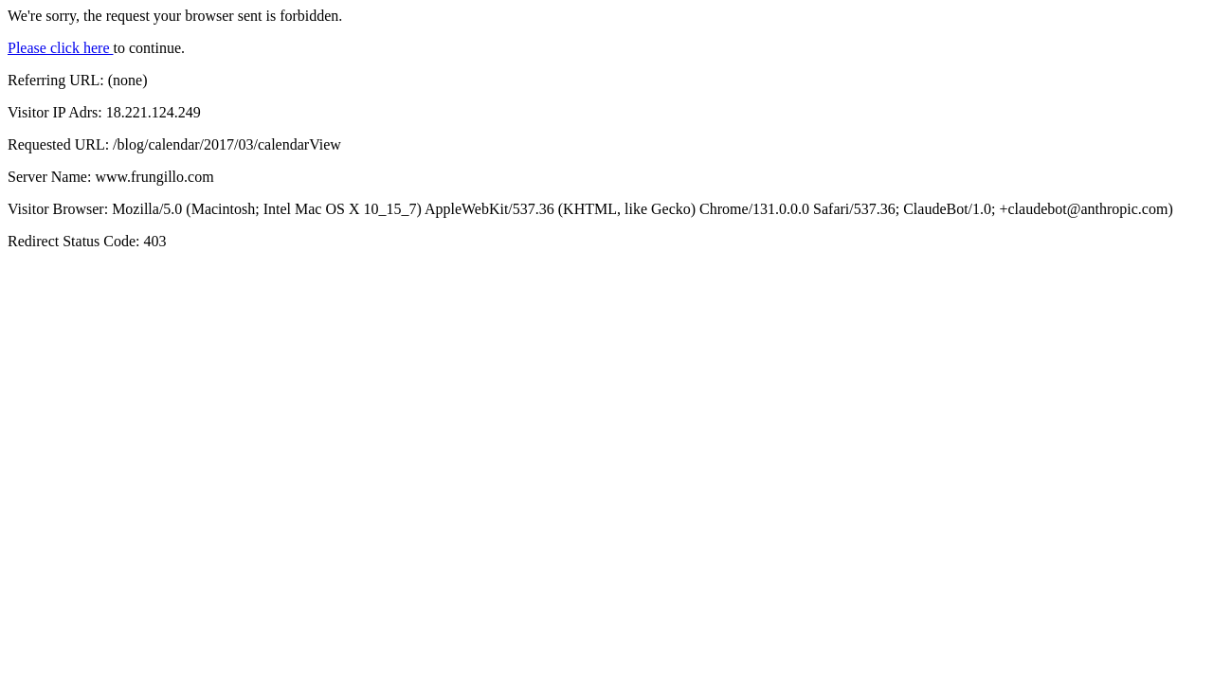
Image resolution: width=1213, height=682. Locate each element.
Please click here (61, 48)
